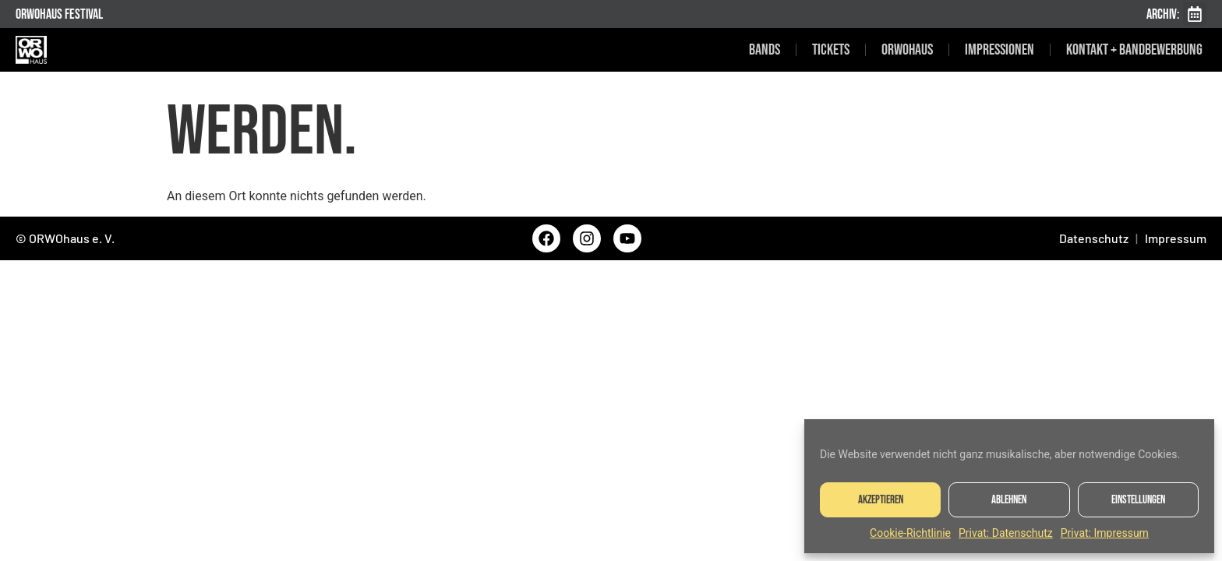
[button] (1194, 14)
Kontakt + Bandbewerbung (1134, 50)
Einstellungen (1138, 499)
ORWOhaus (907, 50)
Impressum (1175, 238)
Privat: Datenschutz (1006, 533)
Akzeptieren (880, 499)
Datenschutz (1093, 238)
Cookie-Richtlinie (910, 533)
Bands (764, 50)
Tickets (830, 50)
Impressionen (999, 50)
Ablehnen (1008, 499)
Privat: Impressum (1105, 533)
